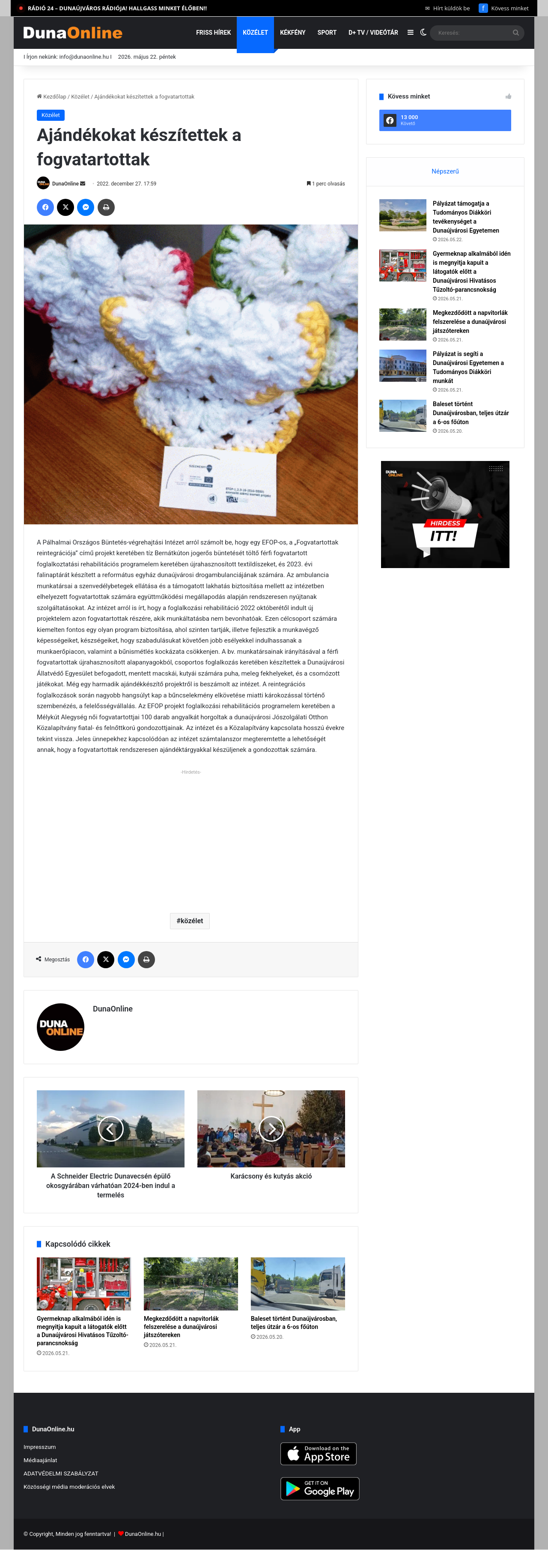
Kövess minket (504, 8)
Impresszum (40, 1446)
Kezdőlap (51, 96)
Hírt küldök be (447, 8)
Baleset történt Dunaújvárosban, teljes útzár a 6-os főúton (471, 413)
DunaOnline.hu (143, 1534)
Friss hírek (213, 32)
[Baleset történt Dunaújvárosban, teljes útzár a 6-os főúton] (298, 1284)
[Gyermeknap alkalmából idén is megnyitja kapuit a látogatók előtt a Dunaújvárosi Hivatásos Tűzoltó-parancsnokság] (84, 1284)
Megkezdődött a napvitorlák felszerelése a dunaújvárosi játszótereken (181, 1326)
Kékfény (293, 32)
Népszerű (445, 171)
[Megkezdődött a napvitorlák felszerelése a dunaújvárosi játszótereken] (191, 1284)
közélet (192, 921)
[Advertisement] (191, 838)
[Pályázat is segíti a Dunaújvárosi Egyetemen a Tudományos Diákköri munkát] (402, 366)
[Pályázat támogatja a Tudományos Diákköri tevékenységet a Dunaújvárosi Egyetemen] (402, 215)
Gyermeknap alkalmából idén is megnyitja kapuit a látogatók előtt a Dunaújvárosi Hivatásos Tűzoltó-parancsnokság (472, 271)
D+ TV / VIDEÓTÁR (373, 32)
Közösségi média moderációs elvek (69, 1486)
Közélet (255, 32)
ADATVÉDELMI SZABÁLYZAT (61, 1473)
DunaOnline (65, 184)
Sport (327, 32)
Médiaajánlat (40, 1460)
